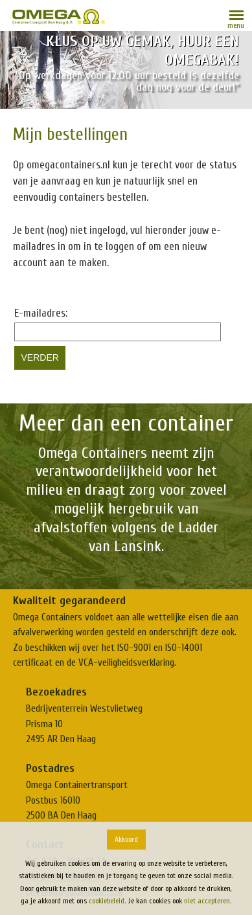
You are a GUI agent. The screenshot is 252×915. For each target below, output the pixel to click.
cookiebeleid (106, 900)
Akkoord (126, 839)
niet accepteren (207, 900)
